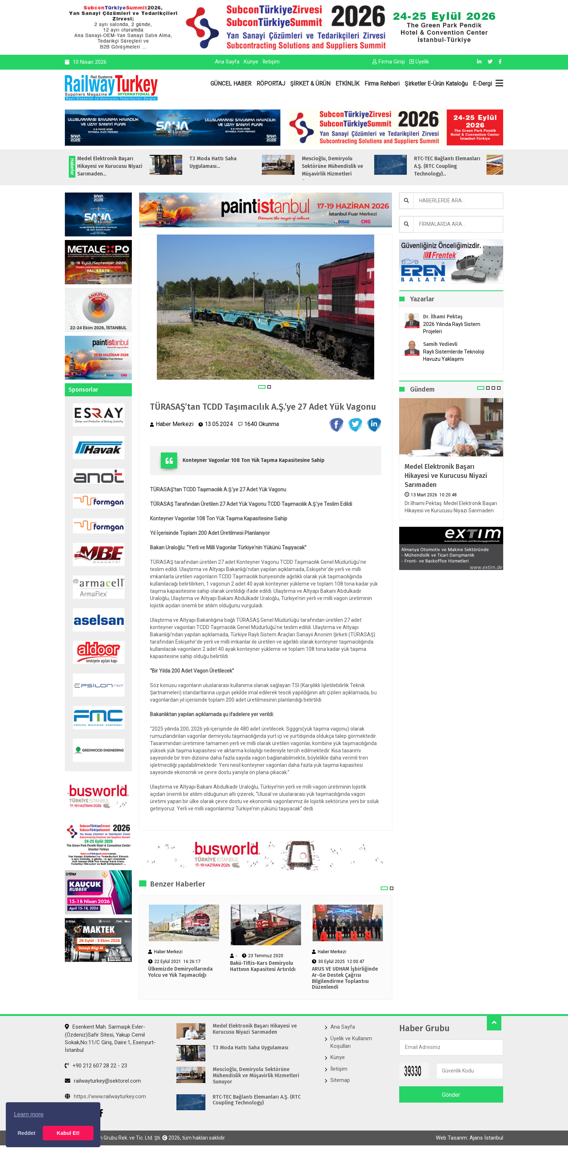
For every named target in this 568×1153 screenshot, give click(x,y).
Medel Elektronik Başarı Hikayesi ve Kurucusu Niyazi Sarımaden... (127, 166)
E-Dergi (482, 83)
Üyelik (419, 61)
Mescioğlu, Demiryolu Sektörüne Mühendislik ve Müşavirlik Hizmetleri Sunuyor (256, 1076)
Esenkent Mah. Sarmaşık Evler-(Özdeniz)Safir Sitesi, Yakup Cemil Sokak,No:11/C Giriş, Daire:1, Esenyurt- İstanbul (110, 1038)
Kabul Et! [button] (68, 1133)
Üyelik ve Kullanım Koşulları (351, 1042)
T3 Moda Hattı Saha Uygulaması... (230, 162)
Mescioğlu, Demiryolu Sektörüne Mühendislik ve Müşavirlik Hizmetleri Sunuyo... (349, 170)
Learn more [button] (28, 1114)
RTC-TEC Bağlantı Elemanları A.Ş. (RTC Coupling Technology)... (464, 166)
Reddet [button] (27, 1133)
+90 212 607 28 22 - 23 (96, 1065)
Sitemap (340, 1080)
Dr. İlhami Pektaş (443, 317)
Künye (251, 61)
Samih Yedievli (440, 344)
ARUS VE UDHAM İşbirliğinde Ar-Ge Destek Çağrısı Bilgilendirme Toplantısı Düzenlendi (345, 978)
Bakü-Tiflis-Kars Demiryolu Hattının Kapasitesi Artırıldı (263, 966)
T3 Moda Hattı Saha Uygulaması (250, 1048)
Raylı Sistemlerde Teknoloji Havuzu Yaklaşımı (453, 355)
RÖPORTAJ (270, 83)
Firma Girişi (388, 61)
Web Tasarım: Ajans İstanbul (469, 1138)
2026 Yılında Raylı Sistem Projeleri (451, 327)
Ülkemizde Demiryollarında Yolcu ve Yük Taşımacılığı (180, 972)
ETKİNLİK (347, 83)
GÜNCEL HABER (230, 83)
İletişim (271, 61)
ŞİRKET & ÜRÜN (310, 83)
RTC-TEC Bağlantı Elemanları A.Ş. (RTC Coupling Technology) (257, 1100)
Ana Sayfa (227, 61)
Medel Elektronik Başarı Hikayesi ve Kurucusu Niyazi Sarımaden (446, 476)
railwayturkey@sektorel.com (103, 1081)
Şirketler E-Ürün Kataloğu (436, 83)
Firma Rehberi (382, 83)
